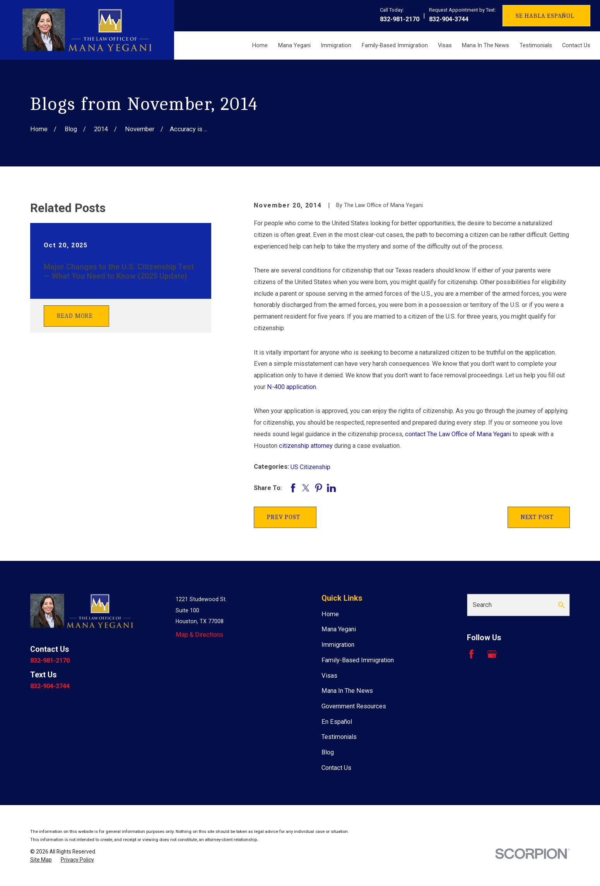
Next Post (537, 517)
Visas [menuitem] (445, 45)
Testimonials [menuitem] (536, 45)
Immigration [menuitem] (336, 45)
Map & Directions (199, 634)
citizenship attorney (306, 445)
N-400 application (291, 387)
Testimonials (339, 736)
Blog (327, 752)
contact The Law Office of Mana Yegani (458, 434)
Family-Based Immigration (357, 660)
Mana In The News (347, 690)
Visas (329, 675)
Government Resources (353, 706)
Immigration (337, 644)
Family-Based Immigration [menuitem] (395, 45)
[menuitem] (41, 860)
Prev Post (283, 517)
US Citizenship (310, 467)
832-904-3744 (448, 19)
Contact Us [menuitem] (576, 45)
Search (482, 604)
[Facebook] (471, 654)
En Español (336, 721)
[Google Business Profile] (491, 654)
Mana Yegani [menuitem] (294, 45)
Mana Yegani (338, 629)
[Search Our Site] (561, 605)
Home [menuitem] (260, 45)
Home (330, 614)
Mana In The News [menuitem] (485, 45)
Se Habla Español (545, 15)
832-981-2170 (399, 19)
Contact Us (336, 767)
